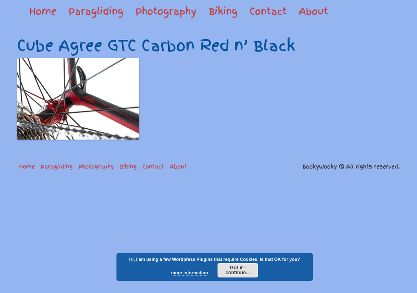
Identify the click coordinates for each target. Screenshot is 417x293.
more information (189, 272)
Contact (268, 11)
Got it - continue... (238, 270)
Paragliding (95, 11)
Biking (222, 11)
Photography (166, 11)
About (313, 11)
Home (42, 11)
